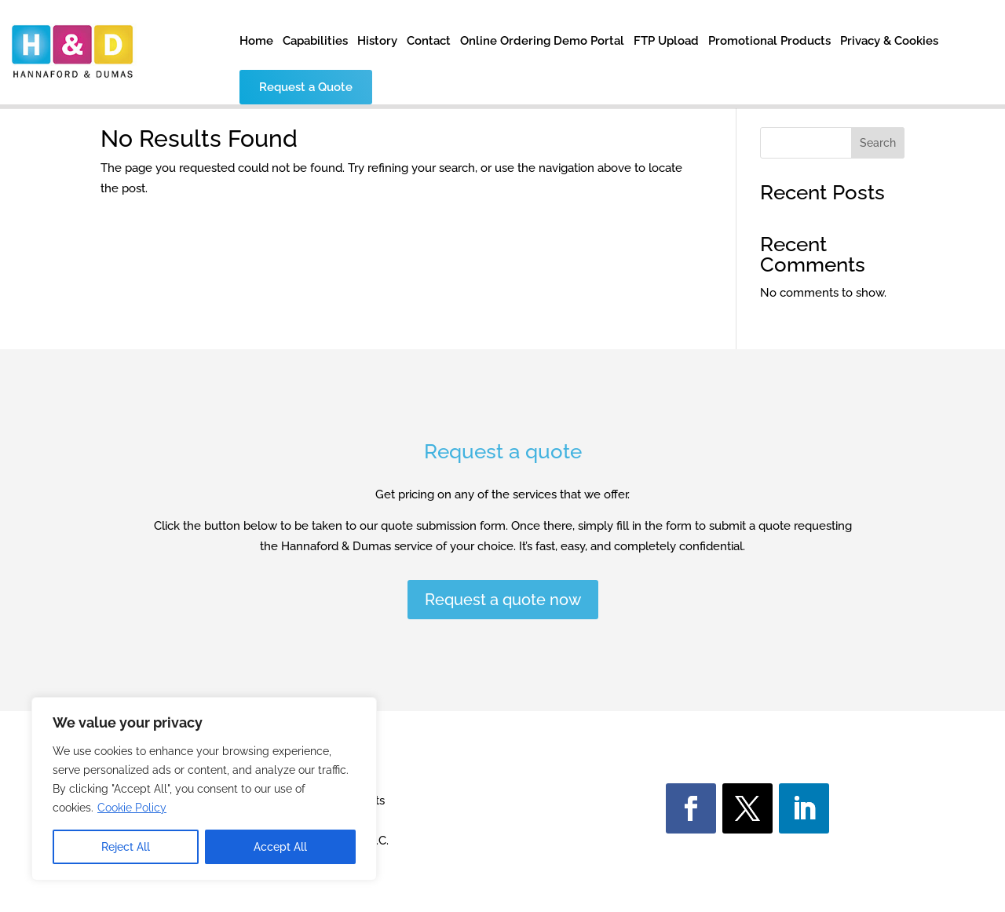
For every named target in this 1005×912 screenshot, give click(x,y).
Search (878, 143)
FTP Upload (666, 41)
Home (256, 41)
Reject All (125, 847)
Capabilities (315, 41)
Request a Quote (306, 87)
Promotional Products (769, 41)
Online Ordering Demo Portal (542, 41)
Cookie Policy (131, 807)
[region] (204, 789)
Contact (429, 41)
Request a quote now (503, 599)
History (377, 41)
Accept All (280, 847)
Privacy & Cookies (889, 41)
